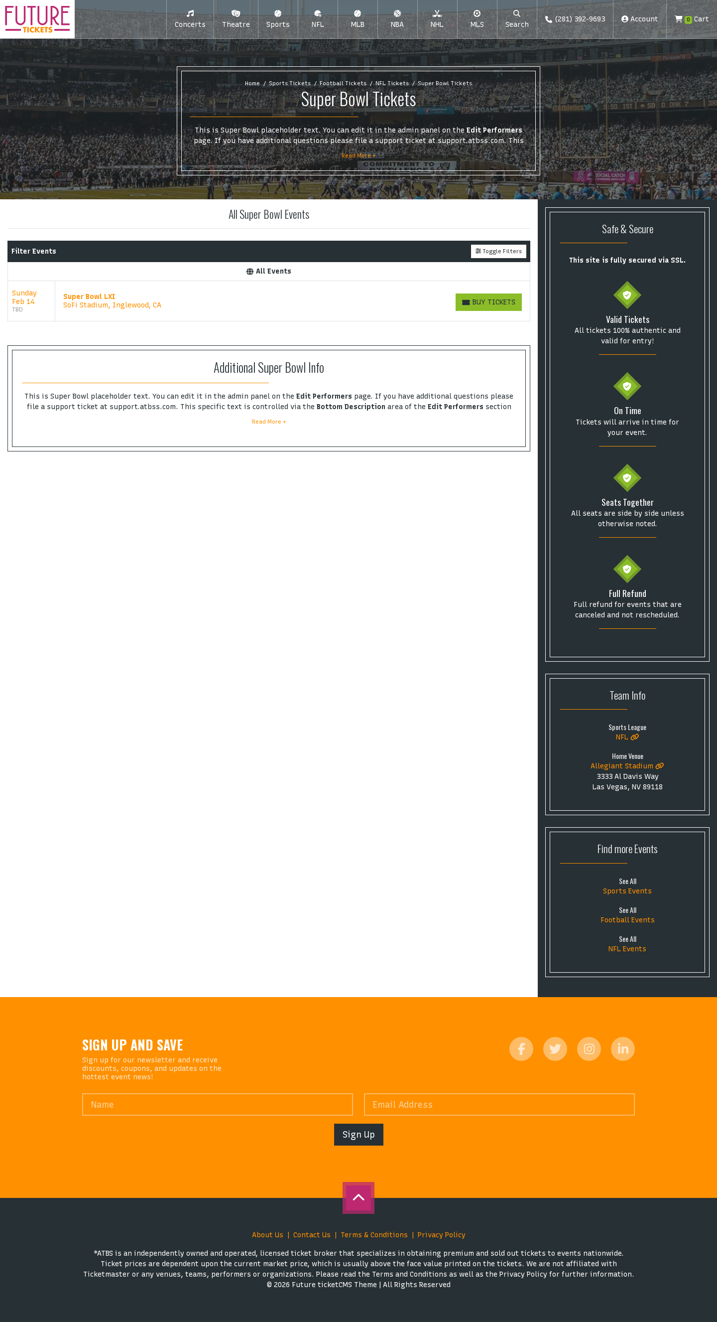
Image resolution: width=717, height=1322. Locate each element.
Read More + (359, 155)
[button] (190, 19)
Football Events (627, 920)
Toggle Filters (499, 251)
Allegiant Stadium (627, 766)
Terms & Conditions (374, 1235)
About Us (267, 1235)
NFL (627, 737)
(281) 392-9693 (575, 19)
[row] (268, 301)
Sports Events (627, 891)
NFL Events (627, 949)
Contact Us (312, 1235)
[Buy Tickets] (489, 302)
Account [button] (639, 19)
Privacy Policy (442, 1235)
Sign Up (359, 1134)
